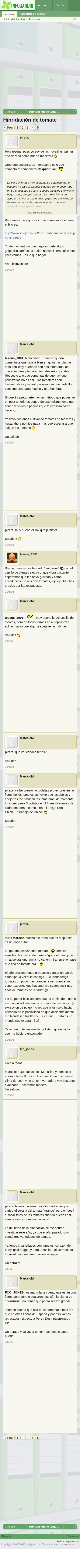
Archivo (9, 14)
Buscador (35, 19)
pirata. (24, 137)
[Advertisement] (40, 67)
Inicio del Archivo (14, 19)
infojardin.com (34, 1544)
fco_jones (27, 1049)
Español (6, 1536)
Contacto (73, 1536)
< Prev (9, 127)
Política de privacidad (68, 1541)
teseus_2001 (29, 554)
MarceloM (27, 344)
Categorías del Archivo (33, 14)
